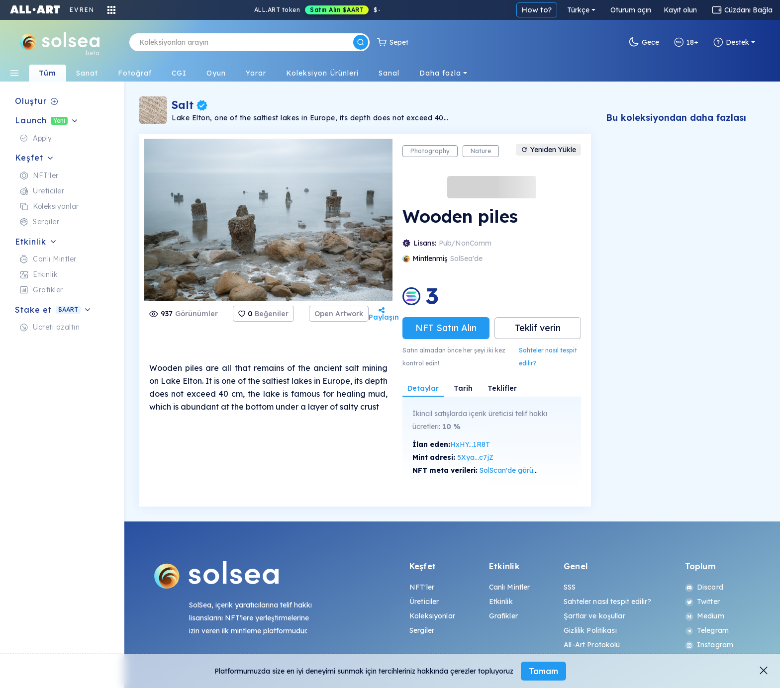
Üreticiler (424, 601)
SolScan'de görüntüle (514, 470)
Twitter (702, 601)
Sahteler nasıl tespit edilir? (548, 356)
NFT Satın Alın (446, 328)
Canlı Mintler (509, 587)
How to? (537, 9)
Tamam (543, 671)
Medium (704, 616)
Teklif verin (538, 328)
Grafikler (503, 615)
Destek (731, 42)
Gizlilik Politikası (590, 630)
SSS (570, 587)
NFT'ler (421, 587)
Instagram (709, 645)
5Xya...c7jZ (475, 457)
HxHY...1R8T (470, 444)
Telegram (707, 630)
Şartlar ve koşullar (594, 615)
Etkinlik (501, 601)
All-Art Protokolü (592, 644)
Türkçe (578, 9)
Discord (704, 587)
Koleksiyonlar (432, 615)
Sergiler (421, 630)
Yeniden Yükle (548, 149)
